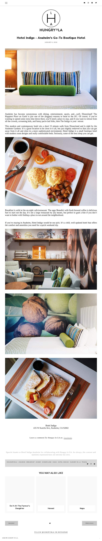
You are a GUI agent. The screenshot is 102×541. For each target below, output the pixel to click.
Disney (38, 462)
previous (89, 523)
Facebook (68, 438)
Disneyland (47, 462)
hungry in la (75, 462)
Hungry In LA (13, 538)
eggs (55, 462)
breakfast (31, 462)
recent (11, 523)
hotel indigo (63, 462)
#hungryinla (12, 462)
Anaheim (22, 462)
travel (84, 462)
